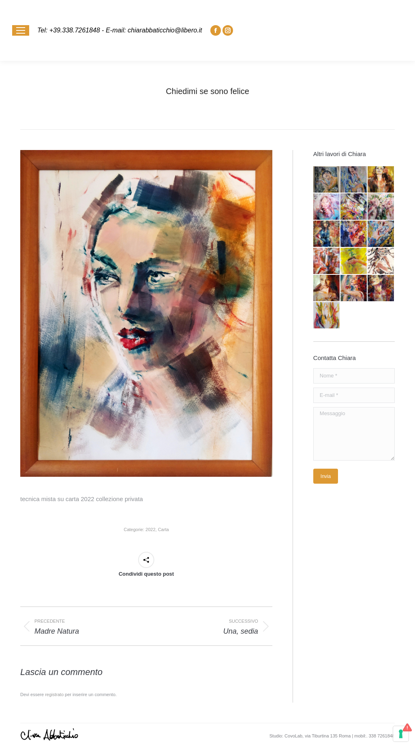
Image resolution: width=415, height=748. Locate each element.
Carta (163, 529)
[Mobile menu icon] (20, 30)
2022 (150, 529)
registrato (54, 694)
